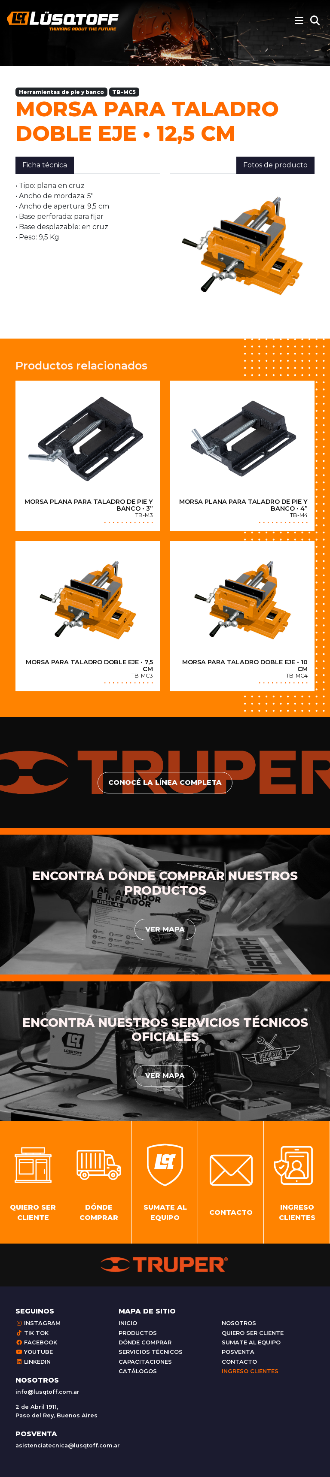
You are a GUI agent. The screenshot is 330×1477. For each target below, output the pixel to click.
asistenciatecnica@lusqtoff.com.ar (67, 1445)
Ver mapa (165, 929)
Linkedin (33, 1362)
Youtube (34, 1352)
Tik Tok (32, 1333)
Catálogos (138, 1371)
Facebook (36, 1342)
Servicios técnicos (151, 1352)
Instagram (38, 1323)
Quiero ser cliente (253, 1333)
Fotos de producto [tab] (275, 165)
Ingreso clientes (250, 1371)
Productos (138, 1333)
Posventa (238, 1352)
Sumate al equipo (251, 1342)
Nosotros (239, 1323)
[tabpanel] (87, 211)
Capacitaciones (145, 1362)
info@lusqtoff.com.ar (47, 1392)
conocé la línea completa (165, 782)
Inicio (128, 1323)
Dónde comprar (145, 1342)
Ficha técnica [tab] (44, 165)
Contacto (239, 1362)
